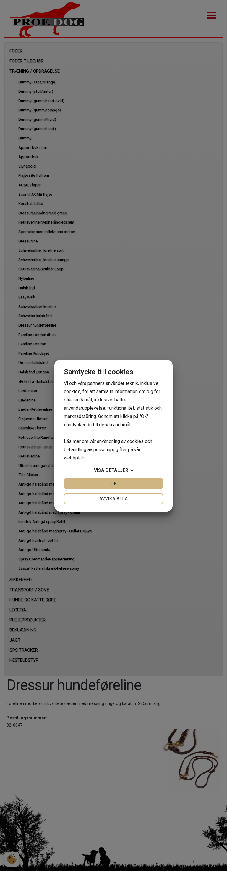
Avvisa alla (113, 499)
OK (114, 483)
